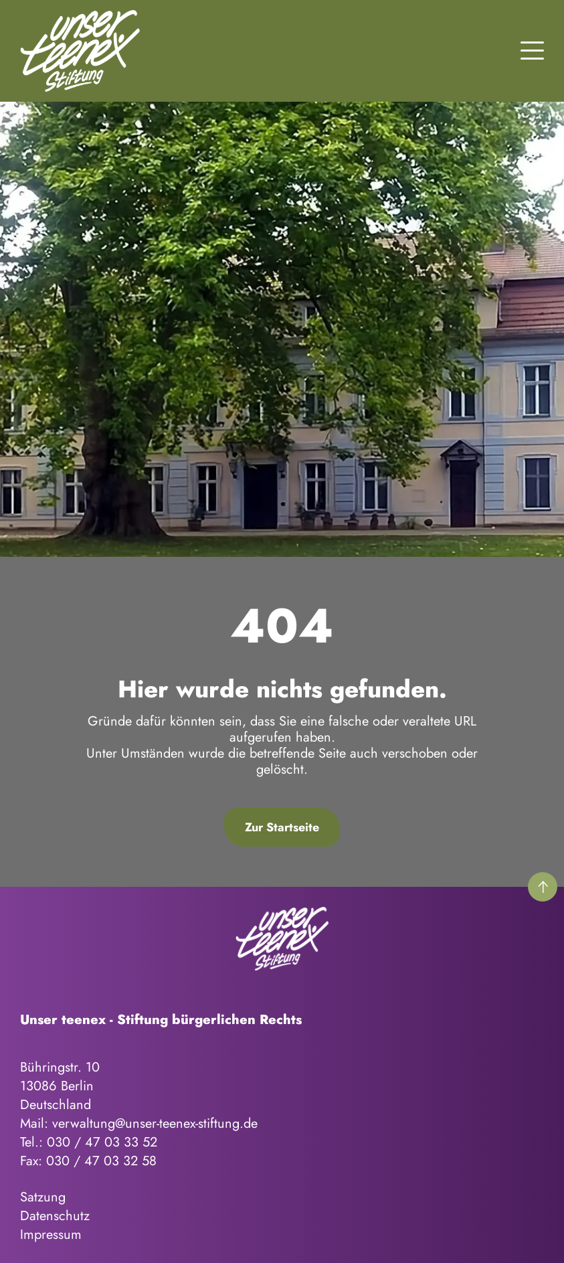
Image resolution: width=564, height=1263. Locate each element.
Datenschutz (55, 1216)
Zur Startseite (282, 827)
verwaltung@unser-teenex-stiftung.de (155, 1123)
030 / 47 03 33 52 (102, 1142)
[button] (532, 48)
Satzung (43, 1197)
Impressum (51, 1234)
